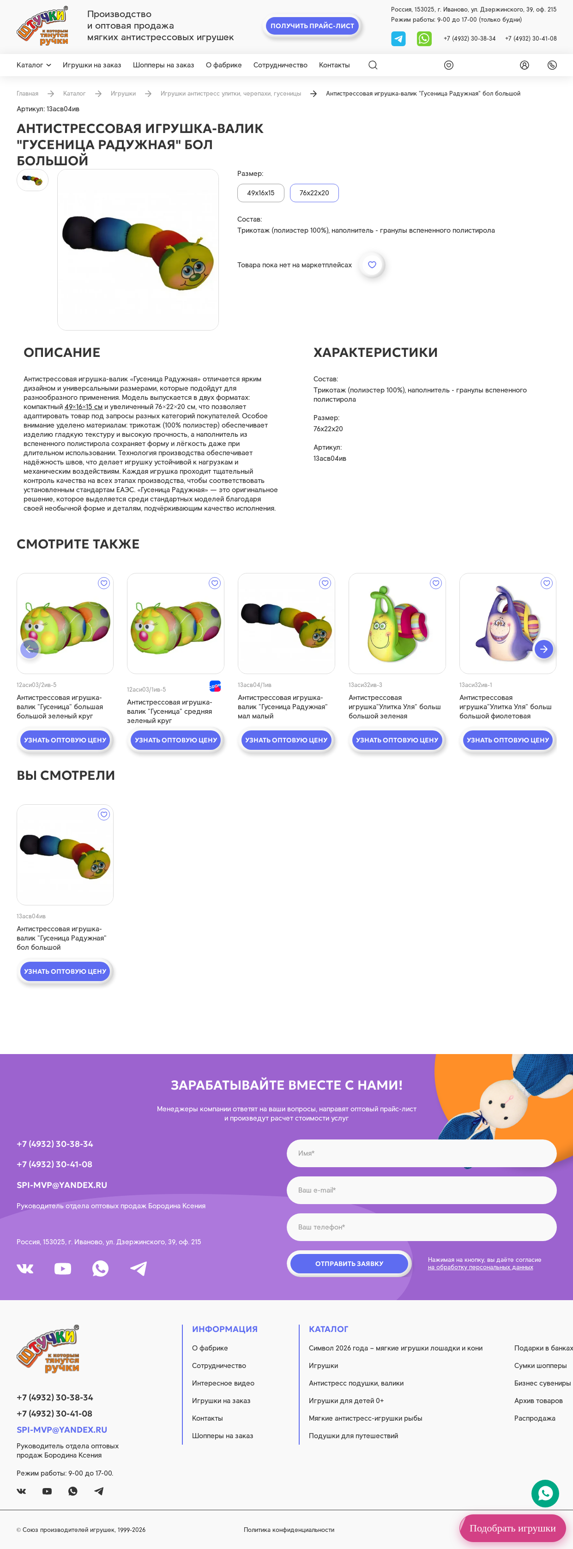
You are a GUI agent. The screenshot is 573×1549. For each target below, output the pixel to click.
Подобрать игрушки (513, 1528)
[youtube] (62, 1268)
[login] (522, 65)
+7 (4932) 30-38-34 (470, 38)
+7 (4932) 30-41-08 (531, 38)
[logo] (42, 26)
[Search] (373, 65)
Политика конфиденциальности (289, 1529)
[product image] (138, 250)
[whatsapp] (424, 38)
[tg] (399, 38)
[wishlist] (446, 65)
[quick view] (65, 623)
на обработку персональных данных (480, 1267)
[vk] (25, 1268)
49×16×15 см (84, 407)
